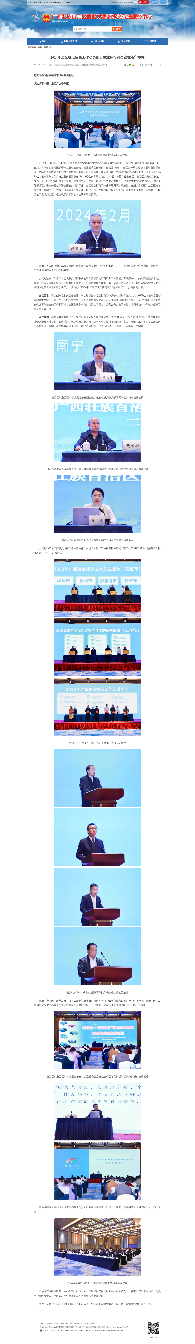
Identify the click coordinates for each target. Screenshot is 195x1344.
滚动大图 (48, 47)
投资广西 (151, 41)
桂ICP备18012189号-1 (88, 1323)
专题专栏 (125, 41)
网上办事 (99, 41)
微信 (130, 65)
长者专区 (144, 2)
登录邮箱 (113, 2)
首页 (44, 41)
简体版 (122, 2)
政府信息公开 (70, 41)
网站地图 (125, 1327)
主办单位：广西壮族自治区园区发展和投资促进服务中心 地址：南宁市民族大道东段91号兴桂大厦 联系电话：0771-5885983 (81, 1327)
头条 (133, 65)
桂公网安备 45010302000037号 (113, 1330)
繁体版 (130, 2)
